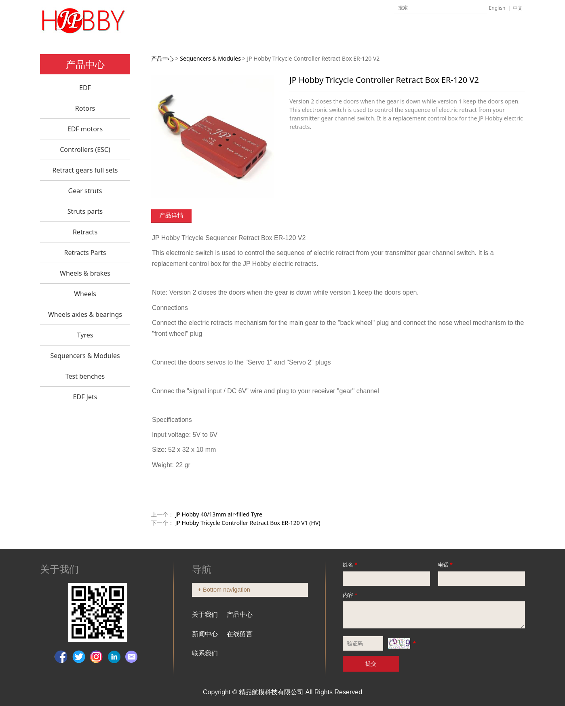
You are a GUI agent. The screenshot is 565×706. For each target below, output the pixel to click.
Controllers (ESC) (85, 149)
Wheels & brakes (85, 273)
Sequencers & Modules (85, 355)
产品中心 (162, 58)
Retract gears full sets (85, 170)
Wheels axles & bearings (85, 314)
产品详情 (171, 215)
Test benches (85, 376)
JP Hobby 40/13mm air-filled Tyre (218, 514)
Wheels (85, 293)
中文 (518, 7)
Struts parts (85, 211)
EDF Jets (85, 396)
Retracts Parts (85, 252)
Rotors (85, 108)
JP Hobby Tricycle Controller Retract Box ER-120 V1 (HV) (247, 523)
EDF (85, 87)
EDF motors (85, 128)
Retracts (85, 232)
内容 (350, 595)
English (497, 7)
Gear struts (85, 190)
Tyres (85, 335)
